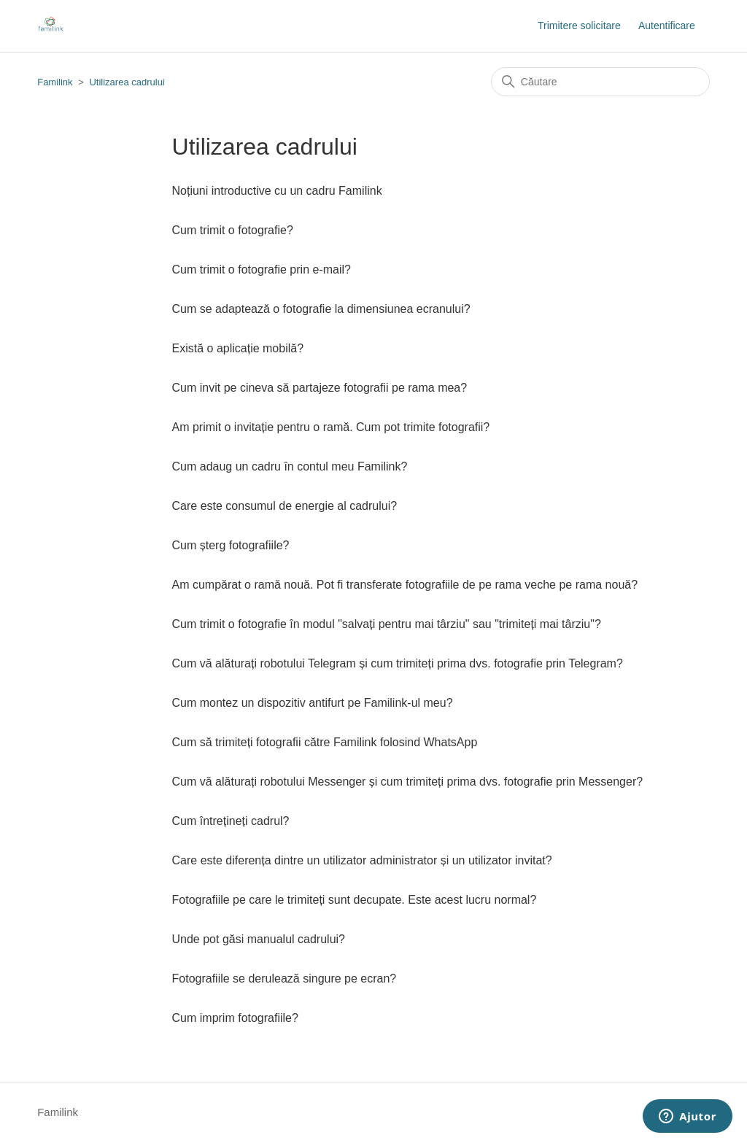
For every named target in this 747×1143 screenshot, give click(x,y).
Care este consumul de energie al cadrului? (285, 506)
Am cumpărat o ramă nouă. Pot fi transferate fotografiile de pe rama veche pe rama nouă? (405, 584)
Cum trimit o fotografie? (232, 230)
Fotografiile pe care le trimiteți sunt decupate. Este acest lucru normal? (354, 900)
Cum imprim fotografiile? (235, 1018)
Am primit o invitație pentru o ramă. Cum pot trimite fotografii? (331, 427)
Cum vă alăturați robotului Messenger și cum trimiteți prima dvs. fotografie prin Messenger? (407, 781)
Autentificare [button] (666, 25)
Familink (54, 82)
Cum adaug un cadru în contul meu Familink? (290, 466)
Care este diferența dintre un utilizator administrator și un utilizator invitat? (362, 860)
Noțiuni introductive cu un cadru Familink (277, 191)
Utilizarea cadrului (126, 82)
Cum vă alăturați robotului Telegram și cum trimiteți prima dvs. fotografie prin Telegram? (397, 663)
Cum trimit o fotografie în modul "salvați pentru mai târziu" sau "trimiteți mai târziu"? (386, 624)
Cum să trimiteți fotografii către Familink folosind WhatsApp (325, 742)
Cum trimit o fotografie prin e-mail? (261, 269)
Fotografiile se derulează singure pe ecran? (284, 978)
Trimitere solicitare (579, 25)
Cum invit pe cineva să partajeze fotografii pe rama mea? (320, 387)
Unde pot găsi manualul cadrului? (258, 939)
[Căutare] (600, 81)
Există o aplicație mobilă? (238, 348)
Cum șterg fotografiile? (231, 545)
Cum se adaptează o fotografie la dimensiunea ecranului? (321, 309)
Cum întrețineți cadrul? (231, 821)
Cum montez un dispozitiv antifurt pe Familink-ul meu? (312, 703)
